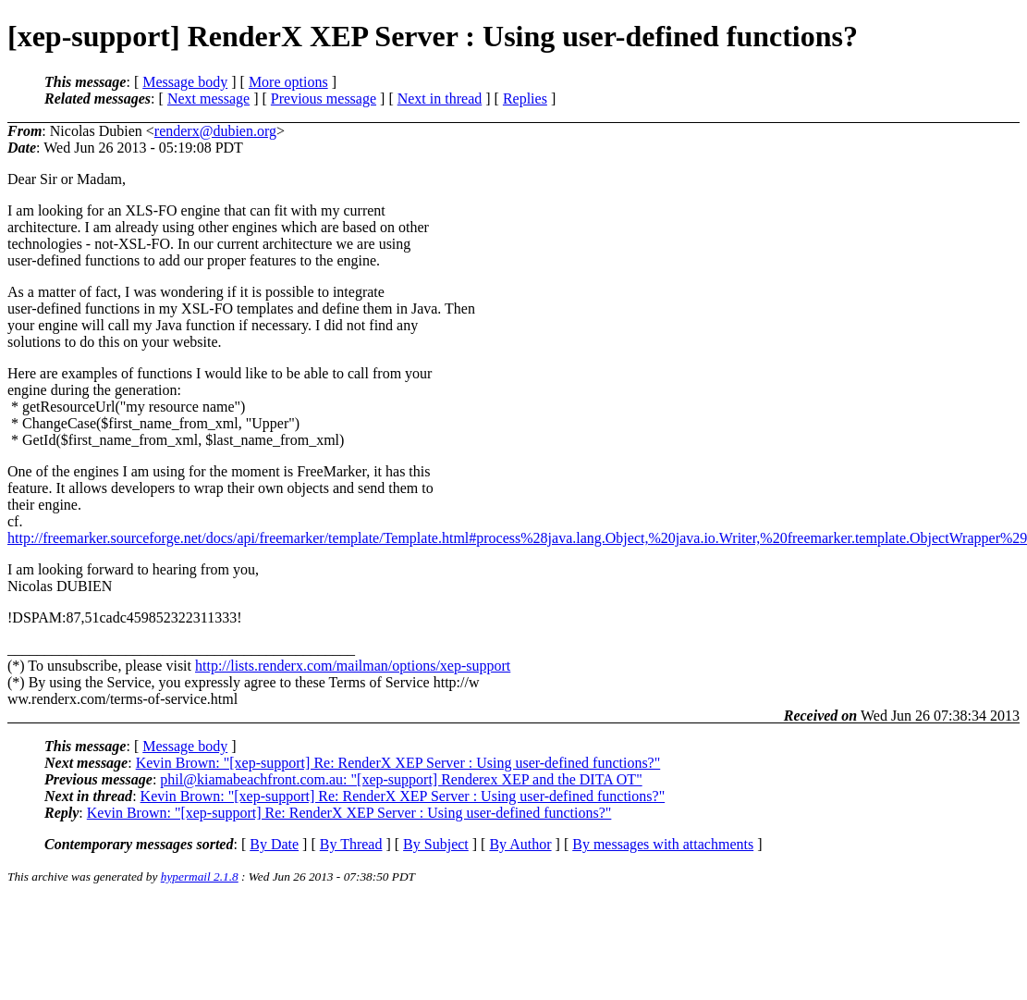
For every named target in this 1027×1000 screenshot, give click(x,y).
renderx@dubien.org (215, 131)
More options (288, 82)
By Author (520, 844)
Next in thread (440, 98)
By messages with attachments (662, 844)
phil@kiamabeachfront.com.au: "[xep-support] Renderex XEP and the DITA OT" (401, 779)
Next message (208, 98)
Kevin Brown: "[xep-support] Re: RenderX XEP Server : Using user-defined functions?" (398, 763)
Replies (525, 98)
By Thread (351, 844)
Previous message (323, 98)
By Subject (436, 844)
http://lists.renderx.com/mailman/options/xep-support (352, 665)
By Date (274, 844)
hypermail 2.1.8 (199, 876)
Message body (184, 82)
